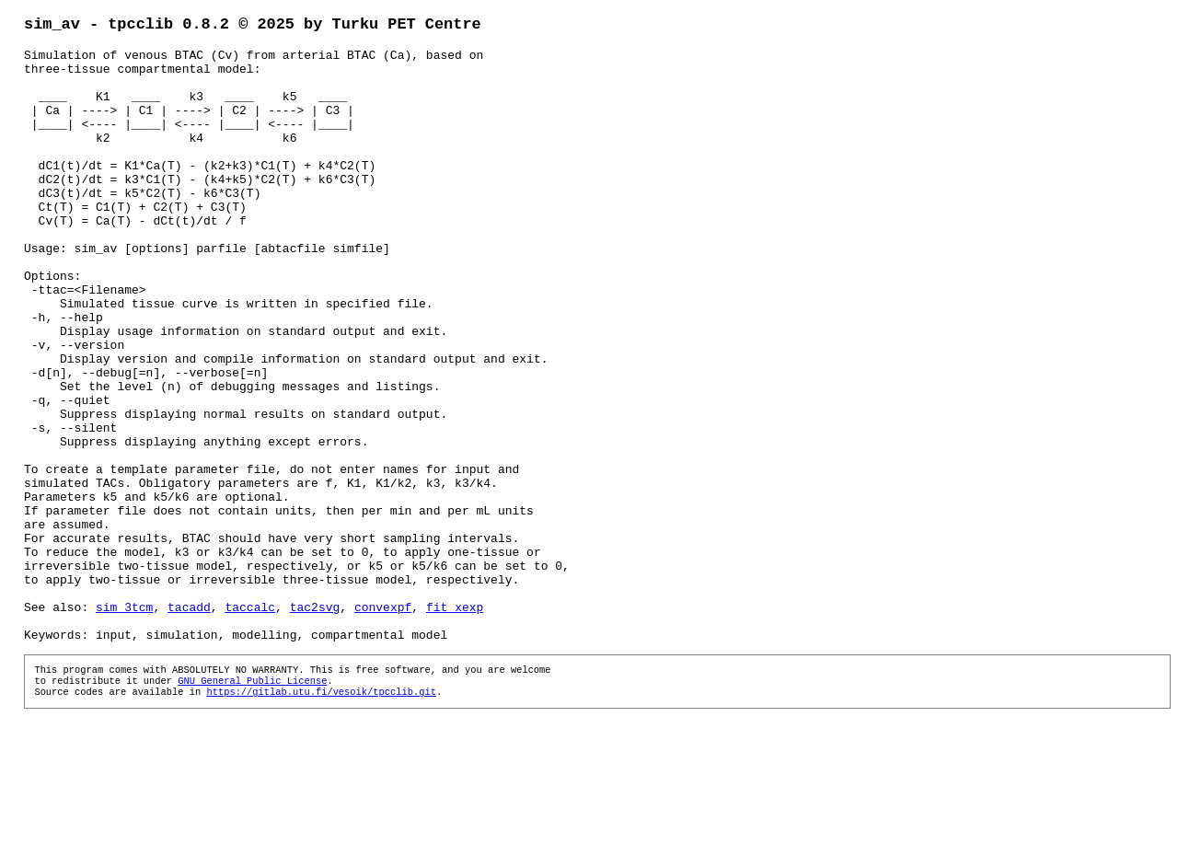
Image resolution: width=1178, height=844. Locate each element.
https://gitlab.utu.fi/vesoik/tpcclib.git (320, 819)
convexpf (382, 723)
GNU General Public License (252, 806)
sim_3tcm (124, 723)
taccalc (250, 723)
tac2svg (315, 723)
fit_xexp (454, 723)
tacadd (189, 723)
